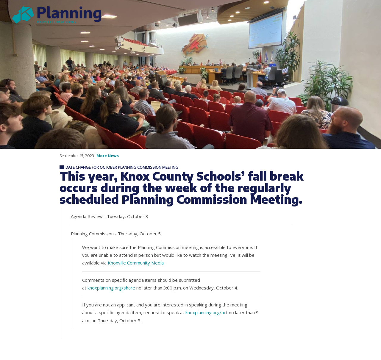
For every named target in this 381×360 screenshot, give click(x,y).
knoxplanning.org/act (206, 312)
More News (107, 155)
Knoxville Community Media (136, 263)
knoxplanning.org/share (111, 288)
